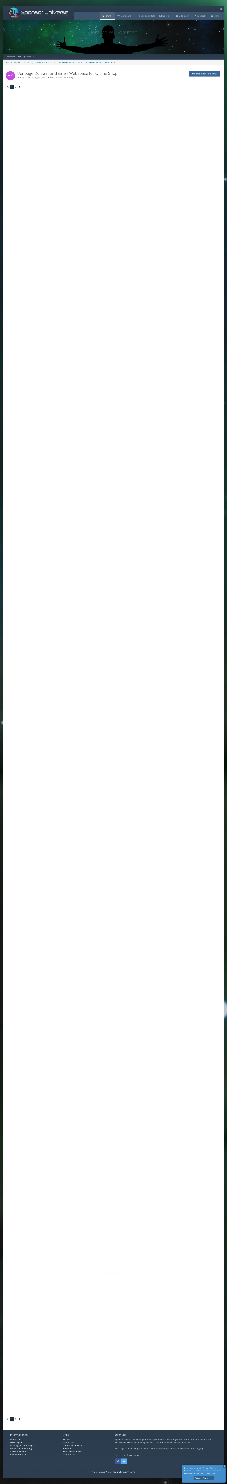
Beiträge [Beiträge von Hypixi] (12, 142)
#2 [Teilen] (217, 166)
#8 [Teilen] (217, 505)
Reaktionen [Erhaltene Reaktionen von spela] (13, 548)
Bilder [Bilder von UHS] (11, 863)
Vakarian (50, 1350)
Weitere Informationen (204, 1478)
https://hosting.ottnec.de (130, 695)
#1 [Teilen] (217, 96)
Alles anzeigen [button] (130, 1099)
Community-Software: (113, 1472)
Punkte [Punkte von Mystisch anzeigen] (11, 1055)
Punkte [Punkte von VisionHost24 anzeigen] (11, 432)
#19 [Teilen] (216, 1304)
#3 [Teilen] (217, 206)
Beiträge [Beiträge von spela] (12, 555)
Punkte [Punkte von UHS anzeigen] (11, 856)
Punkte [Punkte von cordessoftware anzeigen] (11, 302)
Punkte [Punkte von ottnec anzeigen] (11, 704)
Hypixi (23, 77)
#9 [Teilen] (217, 567)
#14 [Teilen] (216, 933)
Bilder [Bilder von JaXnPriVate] (11, 627)
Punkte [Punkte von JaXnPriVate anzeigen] (11, 617)
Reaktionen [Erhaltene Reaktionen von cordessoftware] (13, 299)
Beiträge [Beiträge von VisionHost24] (12, 435)
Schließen (224, 1466)
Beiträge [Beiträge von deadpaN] (12, 792)
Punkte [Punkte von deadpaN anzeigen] (11, 789)
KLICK (60, 614)
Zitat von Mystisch (58, 1079)
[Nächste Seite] (19, 87)
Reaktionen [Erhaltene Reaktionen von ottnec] (13, 700)
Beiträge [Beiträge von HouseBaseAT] (12, 250)
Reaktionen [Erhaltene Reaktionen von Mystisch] (13, 1052)
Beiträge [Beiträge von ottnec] (12, 707)
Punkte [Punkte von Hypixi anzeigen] (11, 139)
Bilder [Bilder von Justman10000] (11, 370)
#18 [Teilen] (216, 1220)
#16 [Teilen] (216, 1070)
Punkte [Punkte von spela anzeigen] (11, 552)
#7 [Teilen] (217, 447)
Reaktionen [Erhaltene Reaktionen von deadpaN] (13, 786)
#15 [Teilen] (216, 1015)
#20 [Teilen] (216, 1344)
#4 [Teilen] (217, 262)
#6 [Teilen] (217, 382)
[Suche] (221, 9)
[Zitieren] (216, 142)
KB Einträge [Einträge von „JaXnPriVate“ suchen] (13, 624)
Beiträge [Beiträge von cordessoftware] (12, 305)
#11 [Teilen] (216, 742)
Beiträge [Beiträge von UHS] (12, 859)
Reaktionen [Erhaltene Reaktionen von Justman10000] (13, 360)
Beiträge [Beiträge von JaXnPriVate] (12, 620)
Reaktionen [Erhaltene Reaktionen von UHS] (13, 853)
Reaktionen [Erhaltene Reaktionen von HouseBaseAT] (13, 243)
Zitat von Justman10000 (61, 462)
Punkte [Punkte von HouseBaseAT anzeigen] (11, 246)
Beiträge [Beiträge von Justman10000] (12, 367)
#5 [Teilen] (217, 317)
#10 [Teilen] (216, 657)
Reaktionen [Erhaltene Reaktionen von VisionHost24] (13, 428)
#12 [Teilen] (216, 812)
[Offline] (23, 117)
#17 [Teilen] (216, 1180)
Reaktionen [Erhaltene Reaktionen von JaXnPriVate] (13, 614)
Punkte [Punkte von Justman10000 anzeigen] (11, 364)
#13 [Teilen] (216, 875)
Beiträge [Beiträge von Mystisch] (12, 1058)
